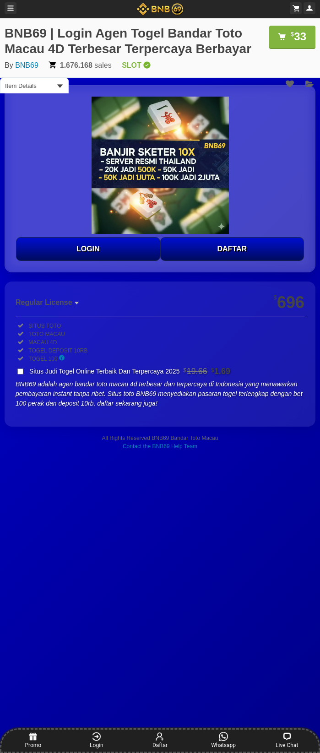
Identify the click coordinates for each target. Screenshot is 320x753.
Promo (33, 740)
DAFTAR (232, 249)
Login (96, 740)
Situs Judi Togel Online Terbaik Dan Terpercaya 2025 (129, 371)
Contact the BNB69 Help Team (160, 446)
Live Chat (287, 740)
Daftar (160, 740)
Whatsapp (223, 740)
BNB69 (26, 65)
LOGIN (88, 249)
